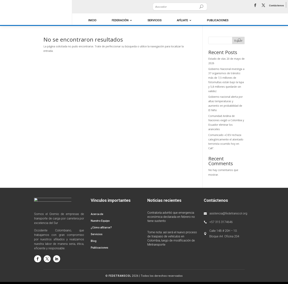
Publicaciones (217, 20)
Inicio (92, 20)
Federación (120, 20)
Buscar (238, 40)
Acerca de (97, 214)
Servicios (155, 20)
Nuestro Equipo (100, 220)
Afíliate (182, 20)
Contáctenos (276, 5)
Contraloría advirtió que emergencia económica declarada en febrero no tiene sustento (171, 217)
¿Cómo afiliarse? (101, 227)
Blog (93, 240)
